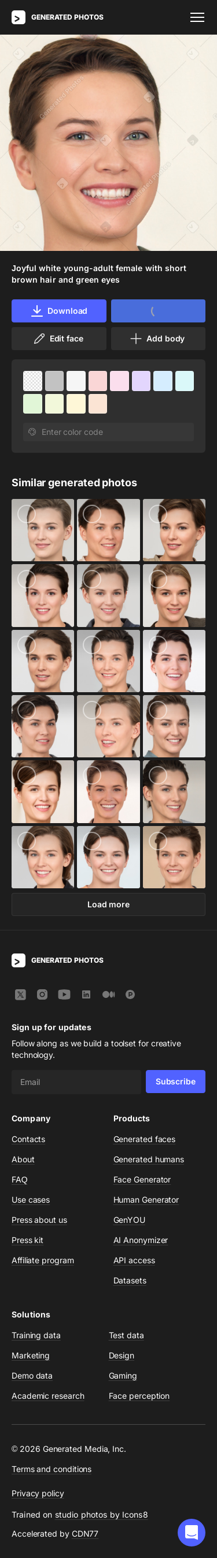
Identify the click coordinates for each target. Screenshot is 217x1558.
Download (58, 311)
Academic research (48, 1396)
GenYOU (129, 1220)
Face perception (139, 1396)
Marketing (31, 1355)
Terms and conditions (51, 1469)
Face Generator (142, 1179)
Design (122, 1355)
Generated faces (144, 1139)
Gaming (123, 1375)
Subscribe (176, 1081)
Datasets (129, 1280)
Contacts (28, 1139)
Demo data (32, 1375)
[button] (191, 1532)
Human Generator (146, 1199)
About (23, 1159)
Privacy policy (38, 1493)
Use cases (31, 1199)
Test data (126, 1335)
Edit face (57, 339)
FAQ (20, 1179)
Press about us (39, 1220)
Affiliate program (43, 1260)
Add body (157, 339)
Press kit (27, 1240)
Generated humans (149, 1159)
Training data (36, 1335)
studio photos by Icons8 (101, 1514)
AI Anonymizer (140, 1240)
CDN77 (85, 1533)
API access (134, 1260)
